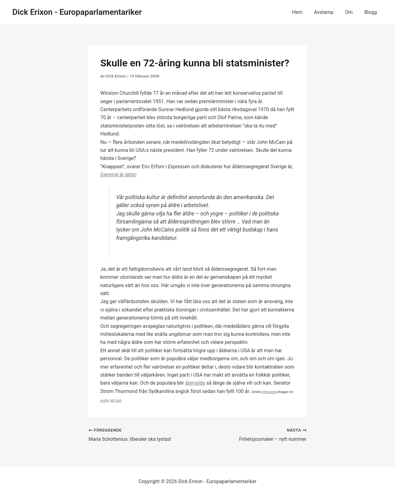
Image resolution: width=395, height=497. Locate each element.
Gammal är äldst (118, 175)
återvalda (195, 383)
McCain (115, 400)
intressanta (269, 392)
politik (104, 400)
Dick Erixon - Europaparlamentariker (77, 12)
